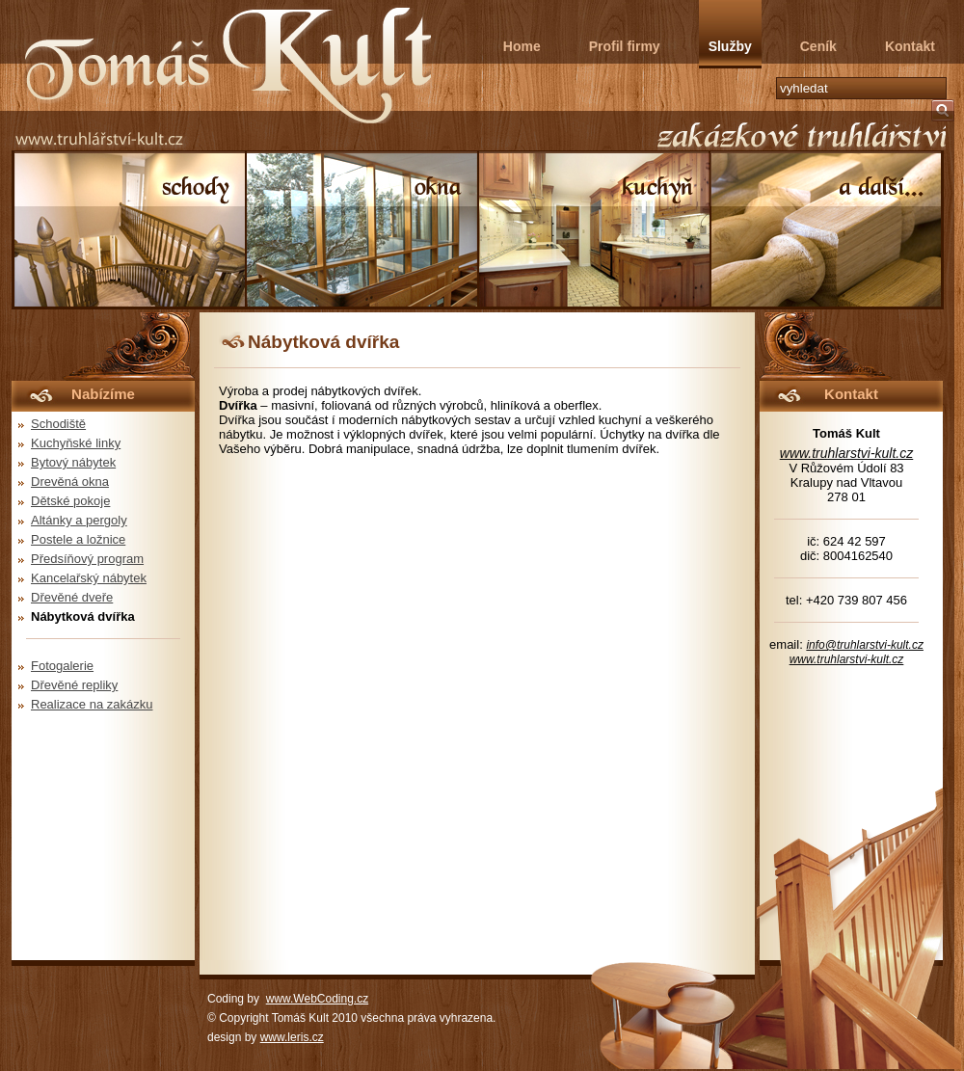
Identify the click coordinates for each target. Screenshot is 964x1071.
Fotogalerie (62, 665)
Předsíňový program (87, 558)
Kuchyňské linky (75, 443)
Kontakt (910, 46)
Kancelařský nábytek (89, 578)
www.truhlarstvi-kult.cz (846, 453)
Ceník (818, 46)
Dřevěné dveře (72, 597)
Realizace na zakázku (91, 704)
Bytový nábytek (73, 462)
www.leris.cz (292, 1037)
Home (522, 46)
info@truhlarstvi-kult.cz (865, 645)
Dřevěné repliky (74, 685)
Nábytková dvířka (83, 616)
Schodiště (58, 423)
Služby (730, 46)
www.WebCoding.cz (317, 998)
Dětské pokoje (70, 501)
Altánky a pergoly (79, 520)
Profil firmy (624, 46)
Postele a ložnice (78, 539)
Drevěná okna (70, 481)
